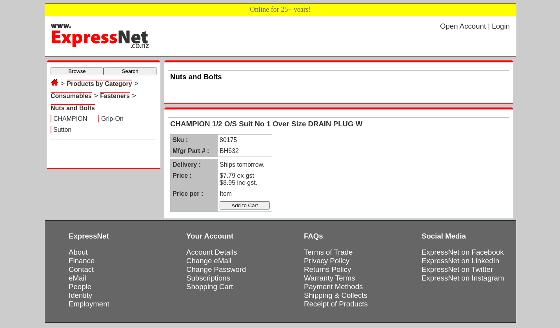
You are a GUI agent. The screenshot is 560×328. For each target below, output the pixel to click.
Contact (81, 269)
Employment (89, 304)
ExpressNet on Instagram (463, 278)
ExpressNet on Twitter (457, 269)
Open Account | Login (475, 26)
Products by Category (99, 83)
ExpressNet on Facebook (463, 252)
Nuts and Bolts (73, 108)
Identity (80, 295)
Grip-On (112, 118)
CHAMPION (70, 118)
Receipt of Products (336, 304)
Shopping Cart (209, 286)
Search (130, 71)
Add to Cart (244, 205)
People (80, 286)
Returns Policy (327, 269)
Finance (82, 261)
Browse (76, 71)
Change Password (216, 269)
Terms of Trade (328, 252)
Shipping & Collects (335, 295)
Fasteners (115, 96)
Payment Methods (333, 286)
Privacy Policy (326, 261)
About (78, 252)
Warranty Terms (329, 278)
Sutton (62, 129)
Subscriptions (208, 278)
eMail (77, 278)
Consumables (71, 96)
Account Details (211, 252)
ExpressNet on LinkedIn (460, 261)
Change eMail (208, 261)
